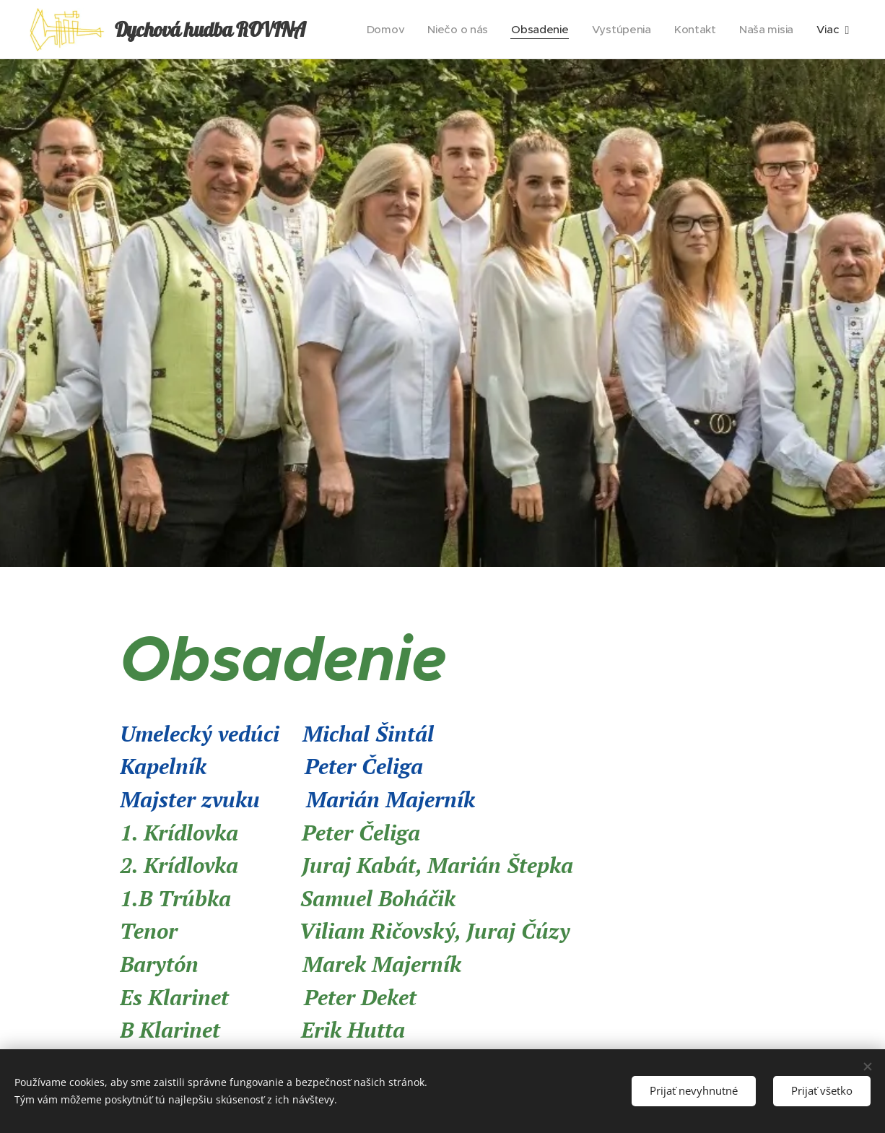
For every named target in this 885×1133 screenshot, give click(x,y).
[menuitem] (379, 30)
